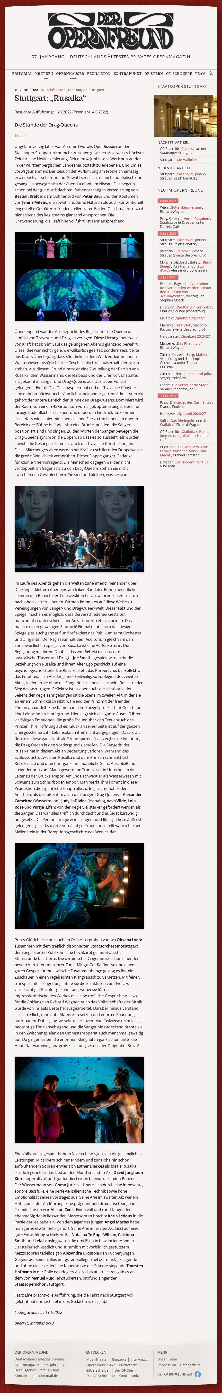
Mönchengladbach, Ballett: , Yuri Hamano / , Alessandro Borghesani (186, 266)
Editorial (22, 74)
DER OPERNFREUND (32, 1352)
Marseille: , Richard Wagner (181, 346)
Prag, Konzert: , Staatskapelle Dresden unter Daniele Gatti (185, 223)
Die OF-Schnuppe (100, 1376)
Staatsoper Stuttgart (86, 90)
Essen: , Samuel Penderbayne (184, 387)
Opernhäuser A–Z (100, 1365)
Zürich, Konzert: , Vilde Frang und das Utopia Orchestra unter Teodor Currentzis (184, 361)
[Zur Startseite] (111, 31)
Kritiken (44, 74)
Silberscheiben (98, 1370)
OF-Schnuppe (179, 74)
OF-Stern (153, 74)
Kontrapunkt (128, 74)
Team (200, 74)
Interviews (138, 1360)
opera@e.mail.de (44, 1375)
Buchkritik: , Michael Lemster (184, 451)
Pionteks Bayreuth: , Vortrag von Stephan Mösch (186, 292)
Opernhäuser (70, 74)
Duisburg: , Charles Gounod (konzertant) (186, 309)
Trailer (20, 135)
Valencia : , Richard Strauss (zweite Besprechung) (183, 253)
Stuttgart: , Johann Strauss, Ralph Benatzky (183, 242)
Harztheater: (185, 336)
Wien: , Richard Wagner (181, 209)
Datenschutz (190, 1365)
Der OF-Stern (125, 1370)
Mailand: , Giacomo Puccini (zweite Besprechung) (183, 327)
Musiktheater (53, 90)
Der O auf (174, 1374)
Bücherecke (128, 1365)
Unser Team (167, 1359)
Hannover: (183, 414)
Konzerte (119, 1360)
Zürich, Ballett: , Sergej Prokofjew (186, 376)
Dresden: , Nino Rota (185, 464)
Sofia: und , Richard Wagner (184, 423)
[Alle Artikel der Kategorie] (185, 116)
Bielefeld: (182, 318)
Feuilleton (99, 74)
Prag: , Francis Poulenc (186, 405)
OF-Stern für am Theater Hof (185, 436)
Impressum (167, 1365)
